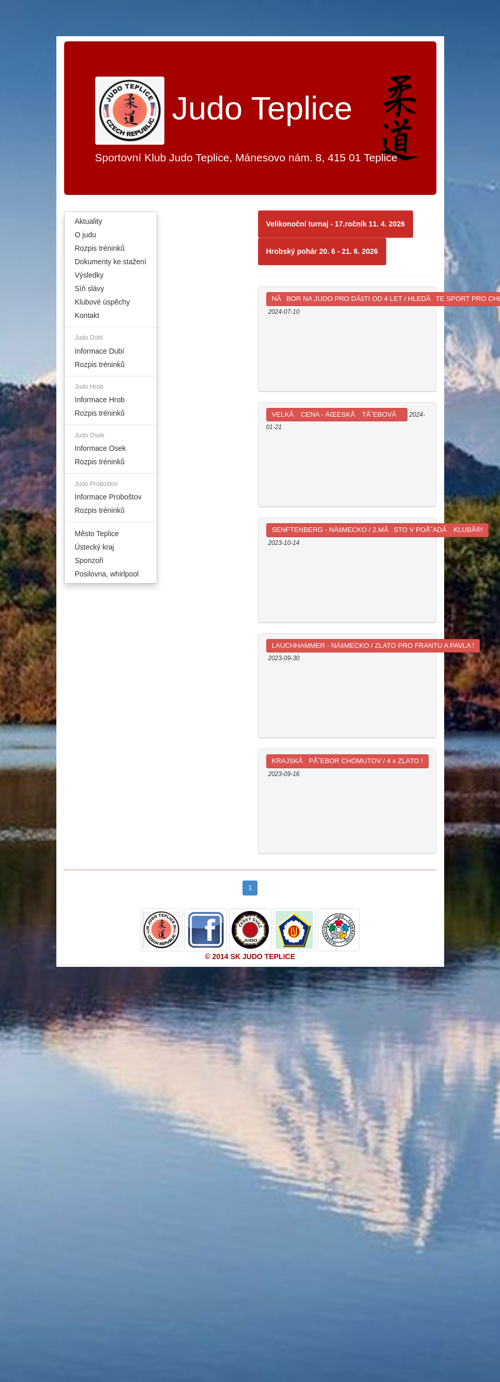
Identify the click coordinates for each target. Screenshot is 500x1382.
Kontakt (87, 315)
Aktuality (88, 221)
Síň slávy (89, 288)
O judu (85, 235)
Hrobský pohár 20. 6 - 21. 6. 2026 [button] (322, 251)
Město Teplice (97, 533)
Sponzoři (89, 560)
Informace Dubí (100, 351)
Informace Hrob (100, 400)
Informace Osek (100, 448)
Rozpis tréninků (100, 248)
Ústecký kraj (94, 547)
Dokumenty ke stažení (111, 261)
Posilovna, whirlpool (107, 574)
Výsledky (89, 275)
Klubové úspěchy (102, 302)
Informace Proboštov (108, 497)
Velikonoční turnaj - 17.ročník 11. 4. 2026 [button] (335, 224)
